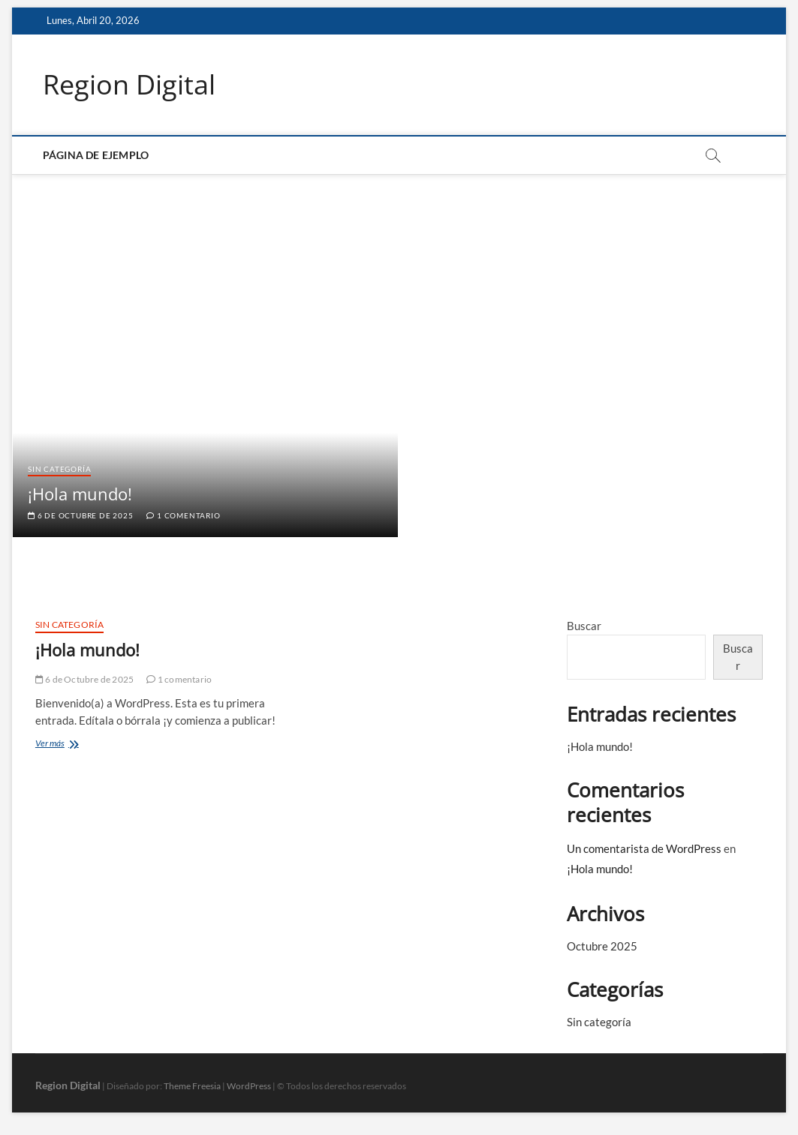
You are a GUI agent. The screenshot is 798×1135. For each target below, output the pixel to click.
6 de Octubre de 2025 (81, 515)
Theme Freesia (192, 1085)
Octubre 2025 (602, 946)
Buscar (584, 625)
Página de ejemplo (96, 155)
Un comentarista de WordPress (644, 848)
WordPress (249, 1085)
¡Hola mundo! (80, 493)
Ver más (63, 744)
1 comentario (183, 515)
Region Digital (129, 84)
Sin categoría (59, 468)
